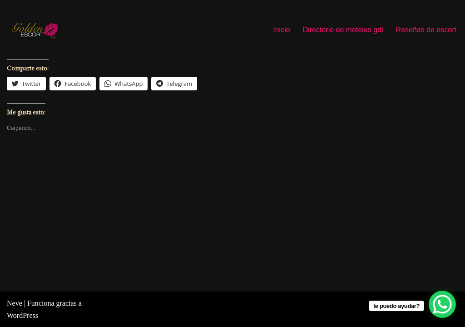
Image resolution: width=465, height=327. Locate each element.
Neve (14, 303)
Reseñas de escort (426, 30)
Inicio (281, 30)
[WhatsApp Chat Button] (442, 304)
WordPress (22, 315)
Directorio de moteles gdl (343, 30)
